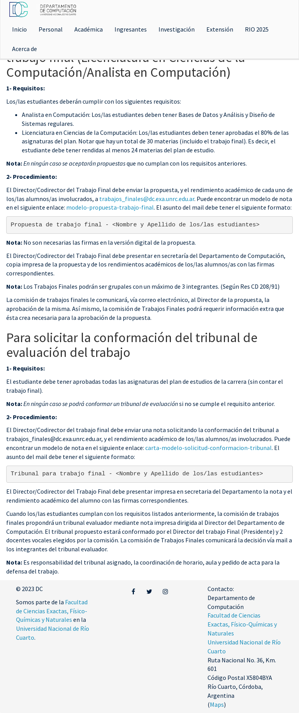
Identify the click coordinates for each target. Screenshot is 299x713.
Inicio (19, 29)
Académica (88, 29)
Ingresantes (130, 29)
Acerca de (24, 49)
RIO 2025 (257, 29)
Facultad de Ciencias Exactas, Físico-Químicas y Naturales (52, 611)
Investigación (176, 29)
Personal (51, 29)
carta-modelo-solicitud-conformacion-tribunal (208, 448)
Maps (217, 704)
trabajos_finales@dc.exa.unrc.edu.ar (146, 199)
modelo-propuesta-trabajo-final (110, 207)
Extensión (219, 29)
